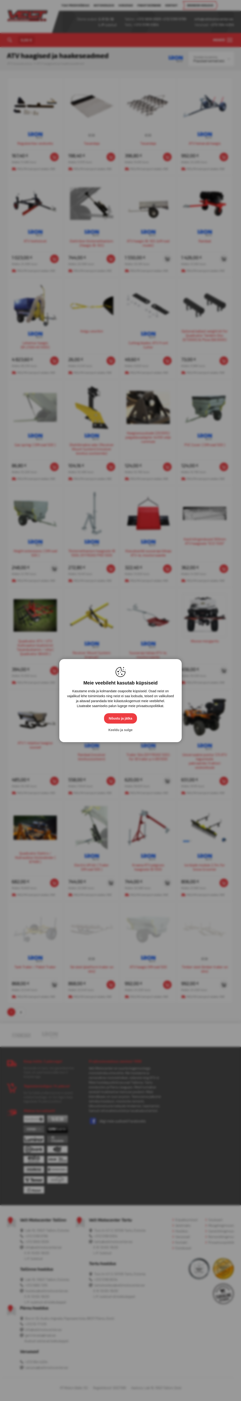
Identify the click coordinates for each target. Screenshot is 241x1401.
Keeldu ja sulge (120, 730)
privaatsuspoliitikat (149, 706)
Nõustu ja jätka (120, 718)
